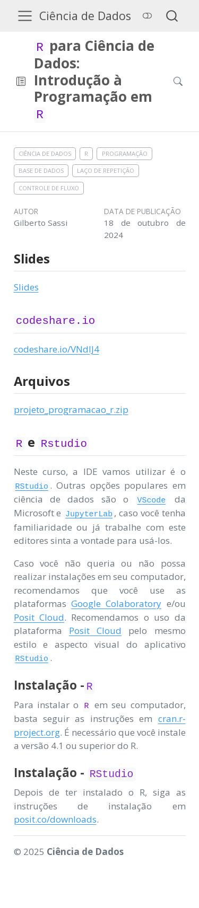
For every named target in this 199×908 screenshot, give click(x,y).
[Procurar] (169, 81)
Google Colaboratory (116, 603)
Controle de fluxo (49, 188)
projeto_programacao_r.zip (71, 409)
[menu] (25, 16)
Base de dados (41, 170)
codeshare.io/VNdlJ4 (56, 349)
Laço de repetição (105, 170)
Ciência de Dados (45, 153)
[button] (21, 81)
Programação (125, 153)
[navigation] (94, 81)
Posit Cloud (39, 617)
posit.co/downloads (55, 819)
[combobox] (172, 15)
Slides (26, 287)
